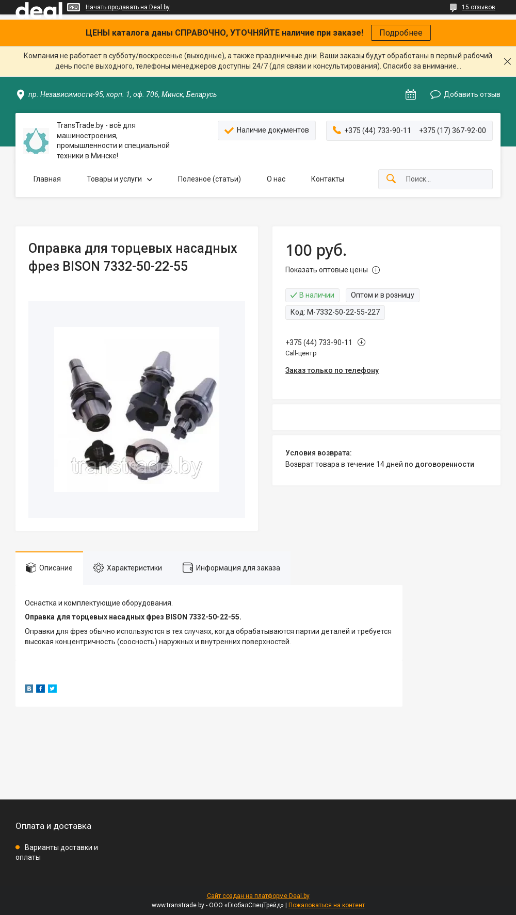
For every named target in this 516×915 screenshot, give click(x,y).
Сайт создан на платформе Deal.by (258, 896)
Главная (47, 179)
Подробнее (401, 33)
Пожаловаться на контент (326, 905)
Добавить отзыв (472, 94)
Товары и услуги (114, 179)
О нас (276, 179)
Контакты (327, 179)
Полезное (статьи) (209, 179)
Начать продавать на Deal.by (128, 7)
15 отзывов (478, 7)
